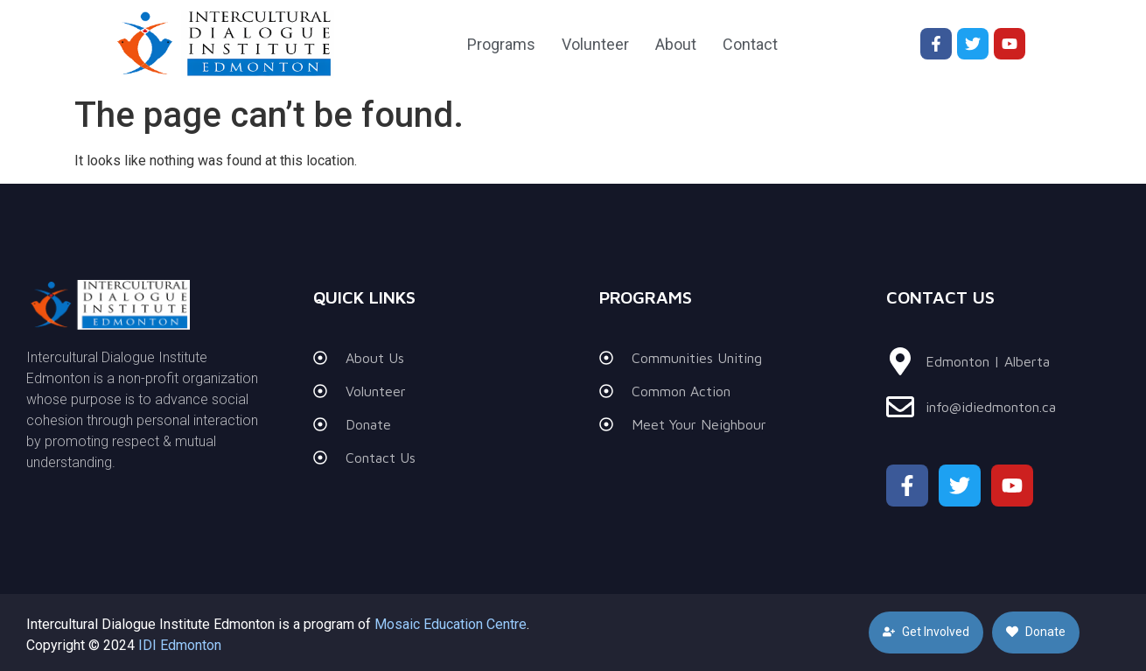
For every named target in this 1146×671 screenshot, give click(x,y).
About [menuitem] (675, 44)
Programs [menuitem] (501, 44)
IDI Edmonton (179, 645)
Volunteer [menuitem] (595, 44)
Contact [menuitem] (750, 44)
